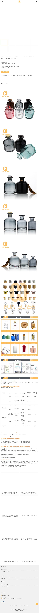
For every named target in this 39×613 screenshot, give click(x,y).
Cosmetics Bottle (4, 574)
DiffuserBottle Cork (7, 75)
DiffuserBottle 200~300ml (6, 76)
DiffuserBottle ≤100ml (16, 75)
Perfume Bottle (4, 569)
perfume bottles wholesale (21, 609)
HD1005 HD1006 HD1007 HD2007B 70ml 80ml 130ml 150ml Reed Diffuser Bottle (29, 493)
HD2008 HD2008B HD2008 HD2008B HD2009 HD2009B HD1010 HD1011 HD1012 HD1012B (10, 516)
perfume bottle (7, 608)
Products (16, 605)
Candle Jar (3, 576)
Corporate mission (5, 587)
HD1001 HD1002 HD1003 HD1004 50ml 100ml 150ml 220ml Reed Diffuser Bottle (10, 493)
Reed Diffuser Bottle (5, 571)
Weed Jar (3, 578)
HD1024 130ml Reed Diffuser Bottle (29, 561)
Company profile (4, 584)
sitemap (27, 605)
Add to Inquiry (5, 71)
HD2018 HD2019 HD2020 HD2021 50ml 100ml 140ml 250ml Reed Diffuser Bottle (29, 539)
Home (11, 605)
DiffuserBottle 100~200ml (26, 75)
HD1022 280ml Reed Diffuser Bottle (10, 561)
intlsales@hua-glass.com (7, 597)
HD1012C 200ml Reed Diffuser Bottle (29, 515)
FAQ (2, 589)
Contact (22, 605)
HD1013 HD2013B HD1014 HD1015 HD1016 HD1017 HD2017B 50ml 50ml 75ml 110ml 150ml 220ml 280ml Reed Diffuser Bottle (9, 539)
